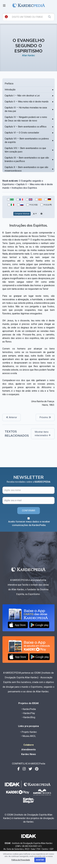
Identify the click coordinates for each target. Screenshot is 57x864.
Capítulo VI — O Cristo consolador (22, 132)
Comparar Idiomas (22, 214)
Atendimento (28, 749)
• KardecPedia (28, 709)
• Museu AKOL (28, 736)
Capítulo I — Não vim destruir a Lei (22, 95)
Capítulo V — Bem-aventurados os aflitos (25, 126)
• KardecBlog (28, 717)
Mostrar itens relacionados (43, 433)
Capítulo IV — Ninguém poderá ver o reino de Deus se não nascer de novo (26, 119)
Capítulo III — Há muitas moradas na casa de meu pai (26, 109)
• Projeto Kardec (28, 732)
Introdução (10, 89)
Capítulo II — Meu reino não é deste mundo (27, 101)
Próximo (45, 417)
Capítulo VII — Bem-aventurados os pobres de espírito (27, 140)
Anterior (11, 417)
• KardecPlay (28, 713)
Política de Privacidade (20, 860)
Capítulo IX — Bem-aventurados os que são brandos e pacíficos (27, 159)
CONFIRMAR (28, 510)
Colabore (28, 744)
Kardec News (28, 754)
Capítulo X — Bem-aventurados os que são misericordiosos (26, 169)
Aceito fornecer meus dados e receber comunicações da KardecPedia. (29, 523)
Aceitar (40, 860)
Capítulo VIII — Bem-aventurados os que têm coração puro (25, 150)
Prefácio (9, 83)
